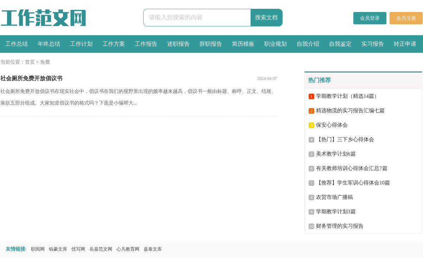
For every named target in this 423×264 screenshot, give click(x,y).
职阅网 (38, 249)
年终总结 (49, 44)
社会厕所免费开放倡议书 (31, 78)
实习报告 (372, 44)
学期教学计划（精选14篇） (347, 96)
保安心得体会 (332, 125)
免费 (45, 62)
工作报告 (146, 44)
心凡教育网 (127, 249)
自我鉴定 (340, 44)
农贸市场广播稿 (334, 197)
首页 (30, 62)
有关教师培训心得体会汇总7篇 (351, 168)
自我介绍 (308, 44)
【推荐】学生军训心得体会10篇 (353, 183)
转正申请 (405, 44)
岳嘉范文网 (100, 249)
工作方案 (113, 44)
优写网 (78, 249)
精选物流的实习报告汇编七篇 (350, 110)
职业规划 (275, 44)
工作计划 (81, 44)
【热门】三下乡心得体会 (345, 139)
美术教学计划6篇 (336, 154)
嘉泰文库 (153, 249)
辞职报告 (211, 44)
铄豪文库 (58, 249)
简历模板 (243, 44)
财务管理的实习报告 (340, 226)
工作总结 (16, 44)
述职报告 (178, 44)
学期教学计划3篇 (336, 211)
